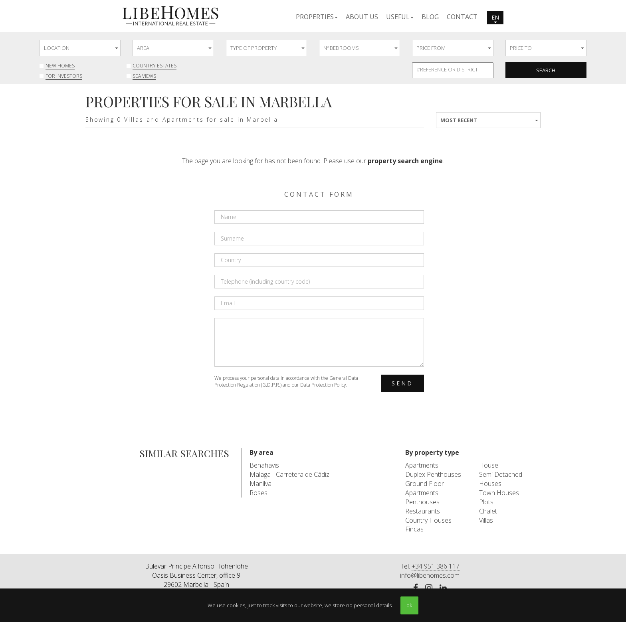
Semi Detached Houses (500, 479)
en (495, 18)
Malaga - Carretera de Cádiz (289, 474)
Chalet (488, 511)
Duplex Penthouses (433, 474)
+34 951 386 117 (436, 566)
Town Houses (499, 492)
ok (409, 605)
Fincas (414, 529)
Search (545, 70)
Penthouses (422, 502)
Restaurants (422, 511)
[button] (317, 16)
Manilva (260, 483)
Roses (258, 492)
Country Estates (154, 65)
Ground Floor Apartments (424, 488)
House (488, 465)
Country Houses (428, 520)
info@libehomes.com (430, 575)
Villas (486, 520)
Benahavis (264, 465)
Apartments (421, 465)
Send (403, 383)
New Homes (60, 65)
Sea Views (144, 76)
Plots (486, 502)
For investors (64, 76)
